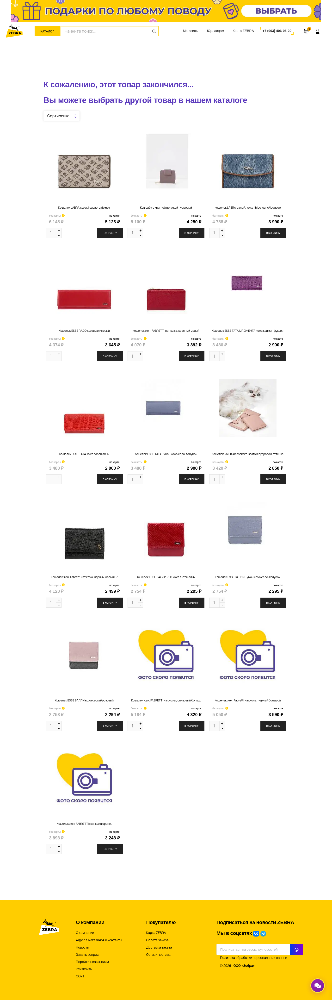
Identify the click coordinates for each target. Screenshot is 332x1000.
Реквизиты (84, 969)
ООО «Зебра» (244, 965)
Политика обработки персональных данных (254, 958)
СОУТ (80, 976)
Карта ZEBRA (243, 31)
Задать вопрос (87, 954)
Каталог (47, 31)
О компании (85, 933)
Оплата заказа (157, 940)
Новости (82, 947)
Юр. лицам (215, 31)
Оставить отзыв (158, 954)
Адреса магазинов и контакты (99, 940)
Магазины (190, 31)
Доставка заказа (159, 947)
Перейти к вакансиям (92, 962)
